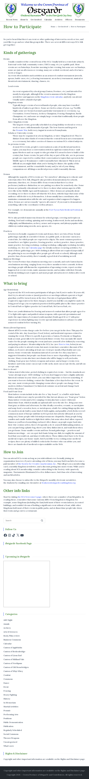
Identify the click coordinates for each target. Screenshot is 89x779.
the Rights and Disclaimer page (71, 770)
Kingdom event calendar (52, 97)
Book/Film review (11, 636)
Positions (7, 718)
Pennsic (7, 710)
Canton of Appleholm (12, 647)
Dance (6, 683)
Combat (7, 675)
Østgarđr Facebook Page (18, 543)
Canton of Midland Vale (13, 659)
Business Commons (12, 640)
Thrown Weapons (11, 738)
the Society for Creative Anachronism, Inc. (37, 464)
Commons (8, 679)
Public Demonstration (13, 722)
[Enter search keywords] (24, 520)
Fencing (7, 691)
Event (6, 687)
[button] (42, 520)
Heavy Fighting (10, 695)
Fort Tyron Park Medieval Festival (64, 210)
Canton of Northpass (12, 663)
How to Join (64, 344)
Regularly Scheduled (12, 730)
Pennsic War (21, 130)
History (6, 699)
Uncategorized (10, 742)
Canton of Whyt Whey (13, 671)
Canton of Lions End (12, 655)
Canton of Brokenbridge (14, 651)
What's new (8, 746)
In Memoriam (9, 702)
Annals (6, 624)
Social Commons (10, 734)
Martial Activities (10, 706)
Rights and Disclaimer (70, 759)
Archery (7, 628)
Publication (8, 726)
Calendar (7, 643)
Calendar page (35, 248)
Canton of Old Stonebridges (16, 667)
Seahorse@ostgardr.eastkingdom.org (59, 483)
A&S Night (7, 620)
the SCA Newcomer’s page (30, 497)
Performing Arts (10, 714)
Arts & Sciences (10, 632)
